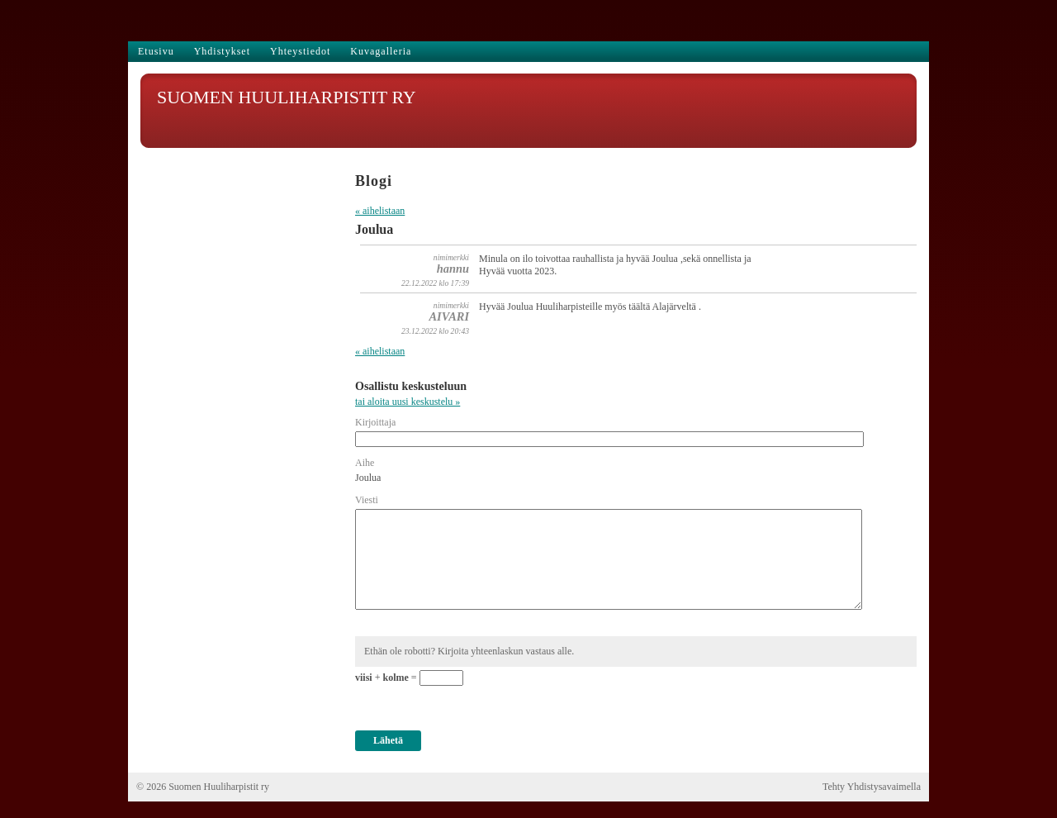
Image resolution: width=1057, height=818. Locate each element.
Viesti (366, 500)
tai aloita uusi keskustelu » (407, 401)
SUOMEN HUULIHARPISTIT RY (286, 97)
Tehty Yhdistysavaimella (871, 786)
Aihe (364, 462)
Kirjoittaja (375, 422)
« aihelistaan (380, 210)
